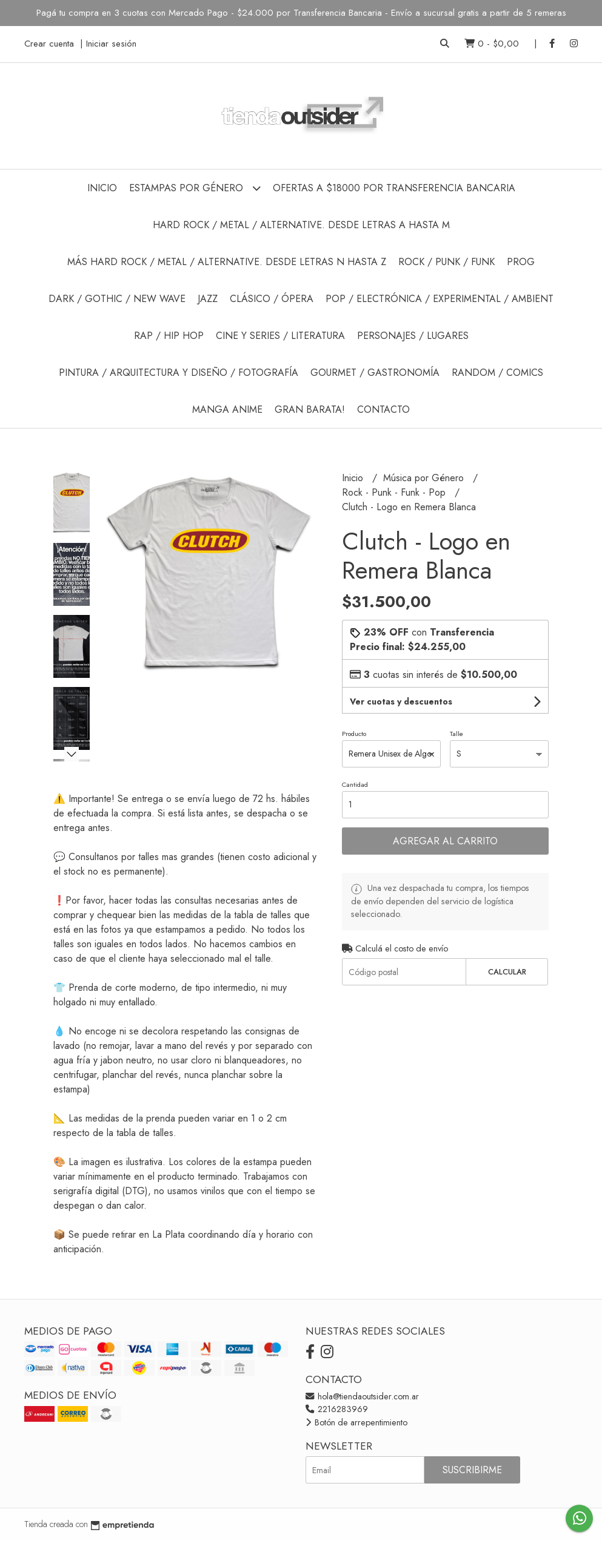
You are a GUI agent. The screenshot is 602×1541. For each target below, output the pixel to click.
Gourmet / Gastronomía (375, 373)
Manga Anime (227, 409)
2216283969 (337, 1409)
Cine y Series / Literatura (280, 336)
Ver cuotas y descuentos (401, 701)
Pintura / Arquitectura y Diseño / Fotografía (178, 373)
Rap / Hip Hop (169, 336)
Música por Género (425, 478)
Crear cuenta (49, 43)
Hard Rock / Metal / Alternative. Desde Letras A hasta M (301, 225)
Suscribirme (472, 1470)
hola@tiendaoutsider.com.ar (362, 1396)
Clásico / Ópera (271, 299)
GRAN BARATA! (310, 409)
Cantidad (355, 784)
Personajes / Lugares (413, 336)
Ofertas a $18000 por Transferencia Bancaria (394, 188)
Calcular (507, 972)
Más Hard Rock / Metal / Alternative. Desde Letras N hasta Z (226, 262)
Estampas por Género (195, 187)
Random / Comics (497, 373)
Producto (354, 733)
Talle (456, 733)
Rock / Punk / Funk (446, 262)
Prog (521, 262)
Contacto (383, 409)
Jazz (208, 299)
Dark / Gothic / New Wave (117, 299)
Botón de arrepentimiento (356, 1422)
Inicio (102, 188)
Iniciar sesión (111, 43)
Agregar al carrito (445, 841)
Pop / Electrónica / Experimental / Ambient (440, 299)
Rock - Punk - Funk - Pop (395, 492)
